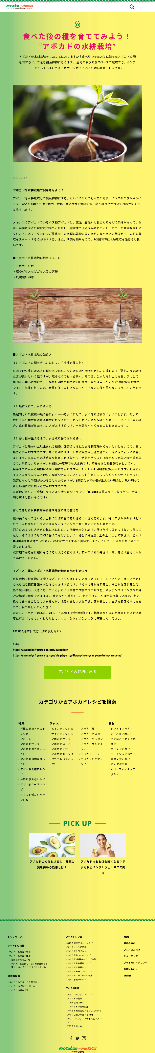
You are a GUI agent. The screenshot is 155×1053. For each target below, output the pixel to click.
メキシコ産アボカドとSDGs (80, 1015)
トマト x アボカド (122, 729)
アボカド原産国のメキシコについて (84, 1011)
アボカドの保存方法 (18, 990)
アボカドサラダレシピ (78, 951)
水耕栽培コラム (76, 1003)
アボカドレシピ (74, 937)
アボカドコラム (74, 1026)
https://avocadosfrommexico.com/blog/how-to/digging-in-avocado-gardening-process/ (67, 655)
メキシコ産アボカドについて (81, 995)
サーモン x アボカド (123, 754)
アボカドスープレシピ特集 (80, 976)
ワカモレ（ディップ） (62, 762)
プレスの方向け (132, 950)
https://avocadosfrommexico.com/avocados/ (40, 650)
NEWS (126, 937)
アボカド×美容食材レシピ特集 (81, 959)
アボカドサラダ (30, 744)
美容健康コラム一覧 (20, 960)
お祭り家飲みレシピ (32, 780)
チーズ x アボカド (122, 734)
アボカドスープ (61, 744)
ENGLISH (128, 976)
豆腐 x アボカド (120, 759)
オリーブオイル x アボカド (123, 772)
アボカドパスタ (90, 734)
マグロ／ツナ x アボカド (123, 742)
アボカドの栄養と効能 (20, 952)
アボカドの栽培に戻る (77, 672)
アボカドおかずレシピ (92, 762)
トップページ (15, 937)
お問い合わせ (131, 969)
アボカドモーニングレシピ (80, 972)
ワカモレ (25, 739)
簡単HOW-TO (14, 976)
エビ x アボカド (120, 749)
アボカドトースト (92, 754)
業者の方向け (131, 943)
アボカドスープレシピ (32, 787)
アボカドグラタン (92, 739)
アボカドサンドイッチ (92, 747)
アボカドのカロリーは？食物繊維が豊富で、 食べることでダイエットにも (29, 966)
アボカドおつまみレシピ (32, 752)
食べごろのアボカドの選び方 (23, 982)
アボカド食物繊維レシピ (32, 762)
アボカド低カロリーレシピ (32, 797)
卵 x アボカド (119, 764)
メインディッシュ (62, 729)
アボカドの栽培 (74, 999)
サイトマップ (131, 956)
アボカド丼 (88, 729)
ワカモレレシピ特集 (76, 947)
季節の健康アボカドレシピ (32, 731)
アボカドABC (72, 988)
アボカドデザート (62, 749)
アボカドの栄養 (16, 946)
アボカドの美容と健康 (20, 956)
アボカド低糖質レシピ (32, 772)
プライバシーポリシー (135, 963)
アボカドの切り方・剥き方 (22, 986)
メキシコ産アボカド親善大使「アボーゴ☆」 (86, 1020)
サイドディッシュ (62, 734)
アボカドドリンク (62, 754)
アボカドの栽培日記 (78, 1007)
